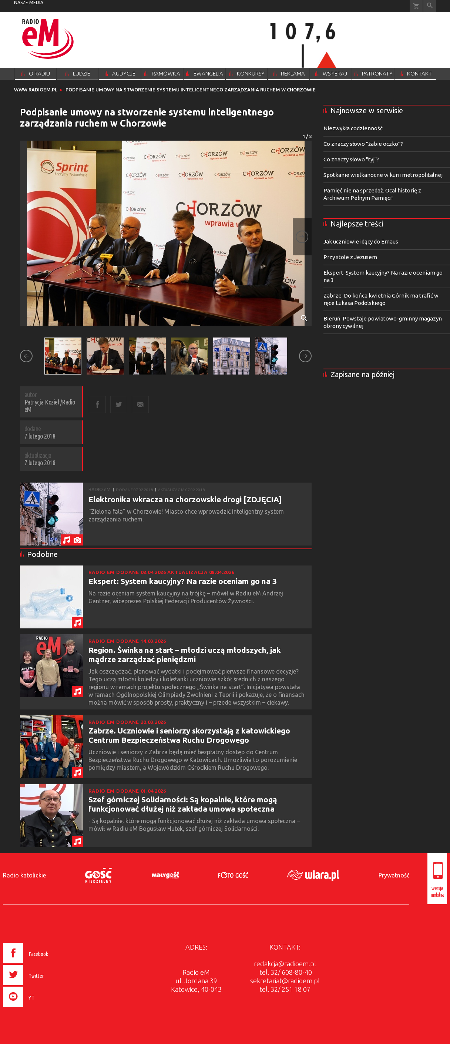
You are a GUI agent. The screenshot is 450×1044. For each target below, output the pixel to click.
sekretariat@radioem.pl (285, 980)
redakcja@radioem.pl (285, 963)
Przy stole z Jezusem (350, 257)
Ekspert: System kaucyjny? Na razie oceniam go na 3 (182, 581)
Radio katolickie (24, 875)
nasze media (28, 2)
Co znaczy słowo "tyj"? (351, 159)
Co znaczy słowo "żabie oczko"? (363, 144)
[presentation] (41, 1008)
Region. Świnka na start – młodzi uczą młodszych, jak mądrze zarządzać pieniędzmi (184, 654)
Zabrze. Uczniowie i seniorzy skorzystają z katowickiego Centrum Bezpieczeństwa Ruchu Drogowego (189, 735)
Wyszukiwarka (429, 6)
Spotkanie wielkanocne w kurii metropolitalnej (383, 175)
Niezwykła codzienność (353, 128)
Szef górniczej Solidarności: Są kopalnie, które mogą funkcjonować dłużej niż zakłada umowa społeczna (182, 804)
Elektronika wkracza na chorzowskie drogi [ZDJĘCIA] (185, 499)
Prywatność (394, 875)
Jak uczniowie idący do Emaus (360, 241)
